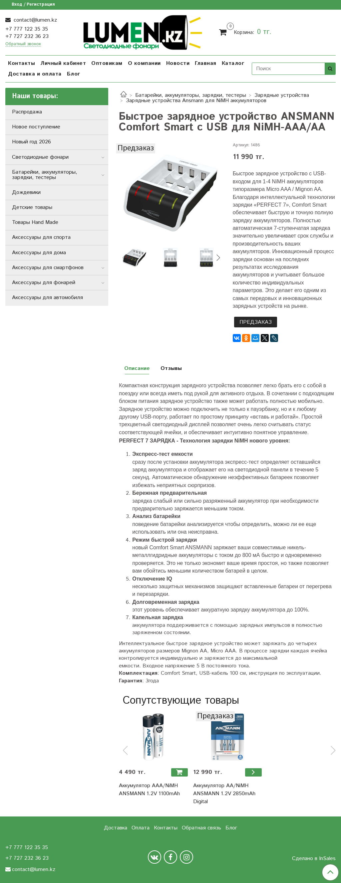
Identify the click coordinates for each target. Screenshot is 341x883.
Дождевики (26, 192)
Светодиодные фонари (40, 157)
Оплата (141, 828)
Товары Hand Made (35, 222)
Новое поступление (36, 127)
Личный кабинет (63, 63)
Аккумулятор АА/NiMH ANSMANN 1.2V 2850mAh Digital (224, 793)
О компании (144, 63)
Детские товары (32, 207)
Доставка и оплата (35, 74)
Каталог (233, 63)
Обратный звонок (23, 44)
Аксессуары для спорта (41, 237)
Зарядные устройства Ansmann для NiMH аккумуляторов (196, 100)
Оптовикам (107, 63)
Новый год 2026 (31, 142)
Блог (73, 74)
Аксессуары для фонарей (43, 282)
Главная (205, 63)
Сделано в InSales (314, 858)
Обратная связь (201, 828)
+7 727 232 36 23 (27, 36)
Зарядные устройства (281, 95)
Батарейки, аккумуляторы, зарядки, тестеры (190, 95)
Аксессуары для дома (39, 253)
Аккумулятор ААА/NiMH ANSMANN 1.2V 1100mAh (149, 789)
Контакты (21, 63)
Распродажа (27, 112)
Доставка (115, 828)
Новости (178, 63)
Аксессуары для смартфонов (48, 267)
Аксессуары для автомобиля (47, 297)
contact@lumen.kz (34, 20)
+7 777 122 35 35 (26, 29)
